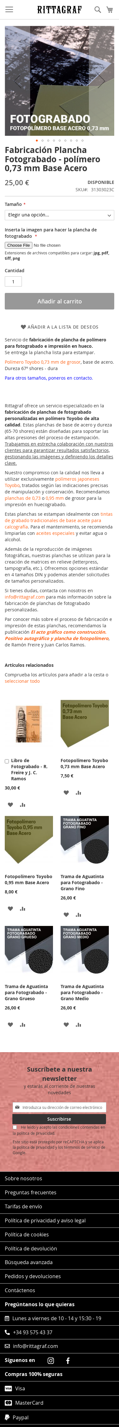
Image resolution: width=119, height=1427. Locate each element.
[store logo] (59, 9)
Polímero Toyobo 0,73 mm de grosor (43, 362)
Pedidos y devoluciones (33, 1276)
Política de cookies (27, 1234)
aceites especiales (55, 533)
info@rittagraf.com (25, 597)
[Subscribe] (59, 1119)
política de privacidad (35, 1147)
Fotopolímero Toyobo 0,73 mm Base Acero (84, 763)
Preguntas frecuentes (30, 1192)
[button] (37, 140)
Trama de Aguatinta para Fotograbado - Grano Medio (82, 992)
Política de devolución (31, 1248)
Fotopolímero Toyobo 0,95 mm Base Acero (28, 879)
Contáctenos (20, 1290)
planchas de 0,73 (23, 498)
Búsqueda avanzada (29, 1262)
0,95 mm (55, 498)
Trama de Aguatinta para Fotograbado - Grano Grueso (26, 992)
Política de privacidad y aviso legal (45, 1220)
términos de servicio (82, 1147)
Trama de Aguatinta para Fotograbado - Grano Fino (82, 882)
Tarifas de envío (23, 1206)
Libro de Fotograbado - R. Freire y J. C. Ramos (29, 769)
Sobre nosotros (23, 1178)
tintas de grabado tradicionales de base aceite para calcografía (59, 520)
